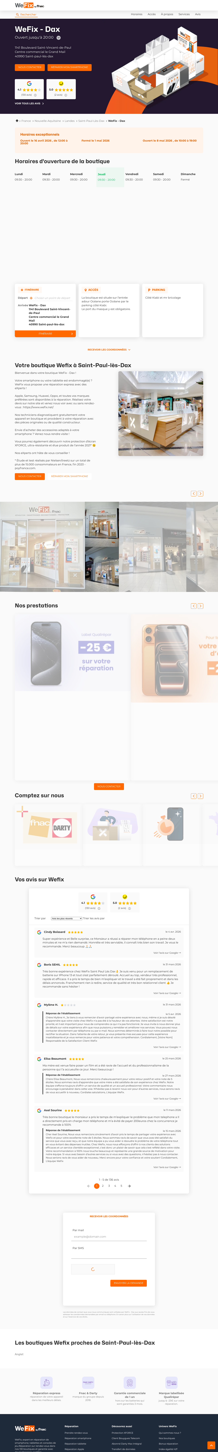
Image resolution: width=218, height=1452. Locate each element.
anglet (36, 1304)
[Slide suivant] (200, 493)
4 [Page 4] (115, 1136)
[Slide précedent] (193, 493)
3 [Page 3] (109, 1136)
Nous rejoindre (37, 1410)
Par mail (78, 1180)
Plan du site (109, 1439)
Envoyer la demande (128, 1233)
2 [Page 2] (103, 1136)
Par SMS (78, 1198)
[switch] (133, 1439)
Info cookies (21, 1439)
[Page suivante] (129, 1136)
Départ (23, 298)
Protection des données (65, 1439)
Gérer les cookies (90, 1439)
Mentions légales (40, 1439)
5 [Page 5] (121, 1136)
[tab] (109, 1167)
